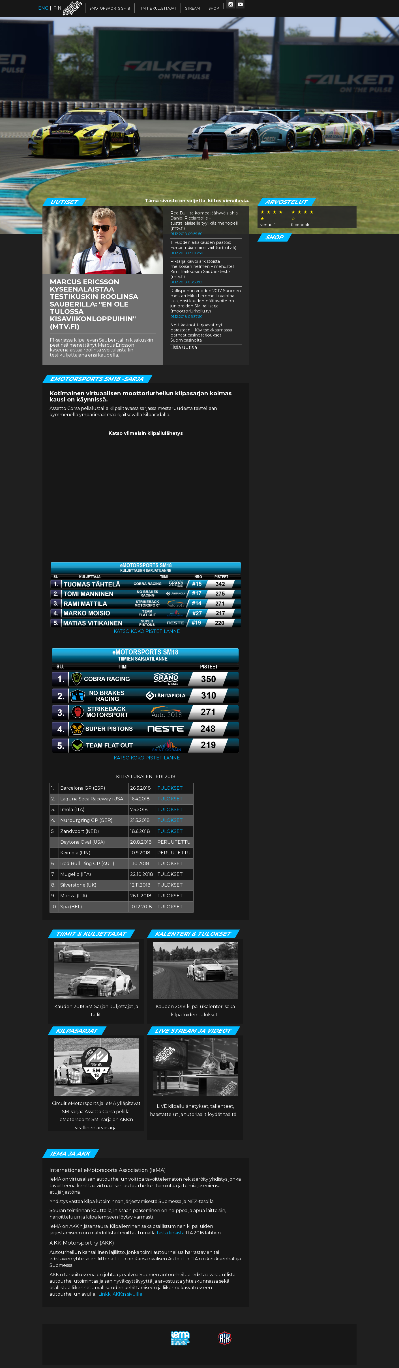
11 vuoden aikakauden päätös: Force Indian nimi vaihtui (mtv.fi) (203, 245)
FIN (57, 8)
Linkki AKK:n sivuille (120, 1294)
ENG (43, 8)
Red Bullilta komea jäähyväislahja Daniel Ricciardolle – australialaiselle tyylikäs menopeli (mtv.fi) (204, 220)
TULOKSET (170, 788)
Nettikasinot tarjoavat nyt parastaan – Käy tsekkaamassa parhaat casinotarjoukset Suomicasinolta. (201, 332)
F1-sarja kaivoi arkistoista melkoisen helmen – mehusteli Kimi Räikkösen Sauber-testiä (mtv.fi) (202, 269)
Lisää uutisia (183, 347)
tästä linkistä (171, 1232)
